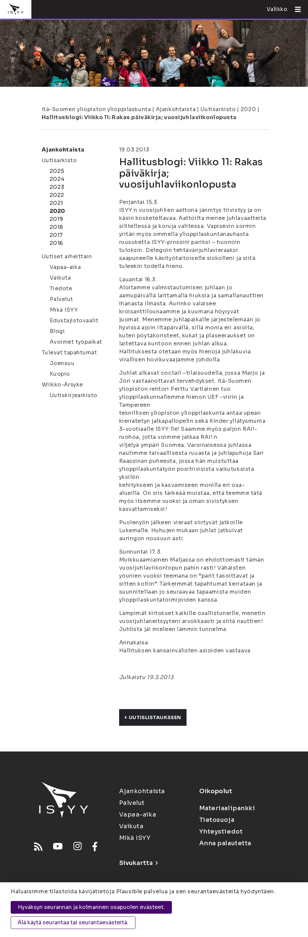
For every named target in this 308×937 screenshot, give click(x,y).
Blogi (57, 331)
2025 (57, 171)
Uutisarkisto (218, 109)
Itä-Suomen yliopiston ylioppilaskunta (96, 109)
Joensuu (62, 363)
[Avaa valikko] (295, 9)
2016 (56, 243)
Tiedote (61, 288)
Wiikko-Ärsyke (62, 384)
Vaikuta (60, 277)
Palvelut (61, 299)
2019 (56, 219)
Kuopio (60, 373)
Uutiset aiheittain (67, 256)
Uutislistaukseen (152, 717)
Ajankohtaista (176, 109)
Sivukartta (138, 863)
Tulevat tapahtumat (69, 352)
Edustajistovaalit (74, 320)
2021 (56, 203)
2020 (248, 109)
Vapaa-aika (65, 267)
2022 (57, 195)
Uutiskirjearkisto (74, 395)
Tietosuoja (217, 820)
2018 (56, 227)
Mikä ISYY (64, 309)
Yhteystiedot (221, 831)
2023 (57, 187)
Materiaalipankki (227, 808)
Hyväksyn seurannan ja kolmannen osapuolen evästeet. (91, 907)
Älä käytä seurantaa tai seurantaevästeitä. (73, 922)
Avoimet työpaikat (76, 341)
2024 (57, 179)
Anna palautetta (225, 843)
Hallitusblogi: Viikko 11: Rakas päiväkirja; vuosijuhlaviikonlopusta (139, 117)
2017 (56, 235)
